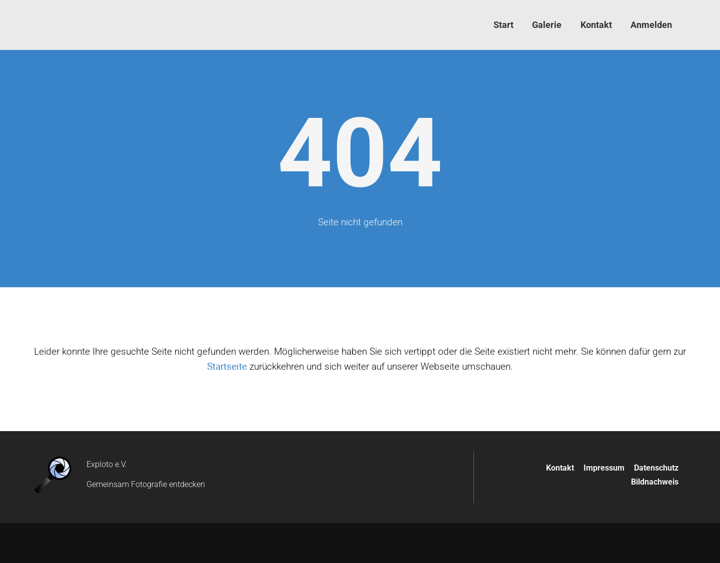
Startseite (227, 366)
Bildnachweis (654, 482)
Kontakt (560, 468)
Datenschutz (656, 468)
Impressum (604, 468)
